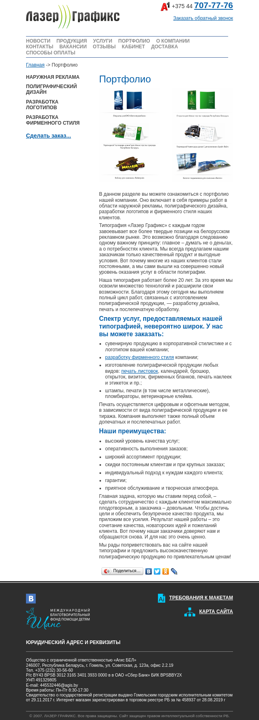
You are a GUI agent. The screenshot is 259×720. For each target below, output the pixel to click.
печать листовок (139, 371)
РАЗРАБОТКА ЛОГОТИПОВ (42, 104)
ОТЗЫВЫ (104, 47)
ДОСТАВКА (164, 47)
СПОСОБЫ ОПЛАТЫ (51, 53)
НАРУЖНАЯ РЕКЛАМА (53, 77)
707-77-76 (213, 5)
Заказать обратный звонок (203, 18)
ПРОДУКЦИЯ (71, 41)
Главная (35, 65)
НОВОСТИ (38, 41)
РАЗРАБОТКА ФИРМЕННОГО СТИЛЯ (53, 120)
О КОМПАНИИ (173, 41)
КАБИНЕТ (133, 47)
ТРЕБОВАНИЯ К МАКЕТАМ (201, 598)
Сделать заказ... (48, 135)
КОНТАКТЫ (39, 47)
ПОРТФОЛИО (134, 41)
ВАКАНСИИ (72, 47)
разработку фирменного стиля (139, 357)
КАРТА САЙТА (216, 611)
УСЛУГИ (102, 41)
